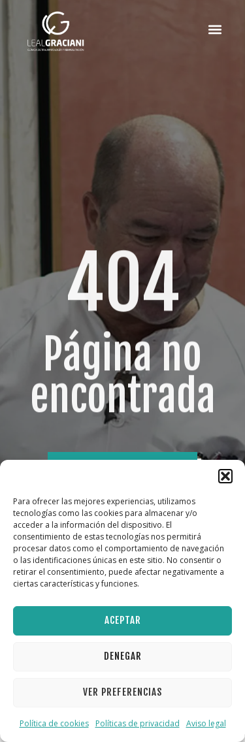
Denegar (123, 656)
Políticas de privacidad (137, 723)
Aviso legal (206, 723)
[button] (225, 476)
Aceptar (123, 620)
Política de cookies (54, 723)
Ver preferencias (122, 692)
